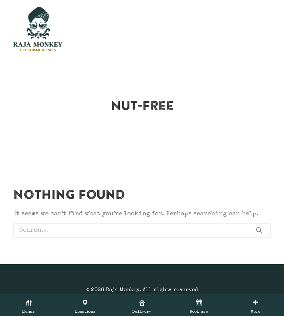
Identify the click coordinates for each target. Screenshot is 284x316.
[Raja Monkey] (38, 29)
